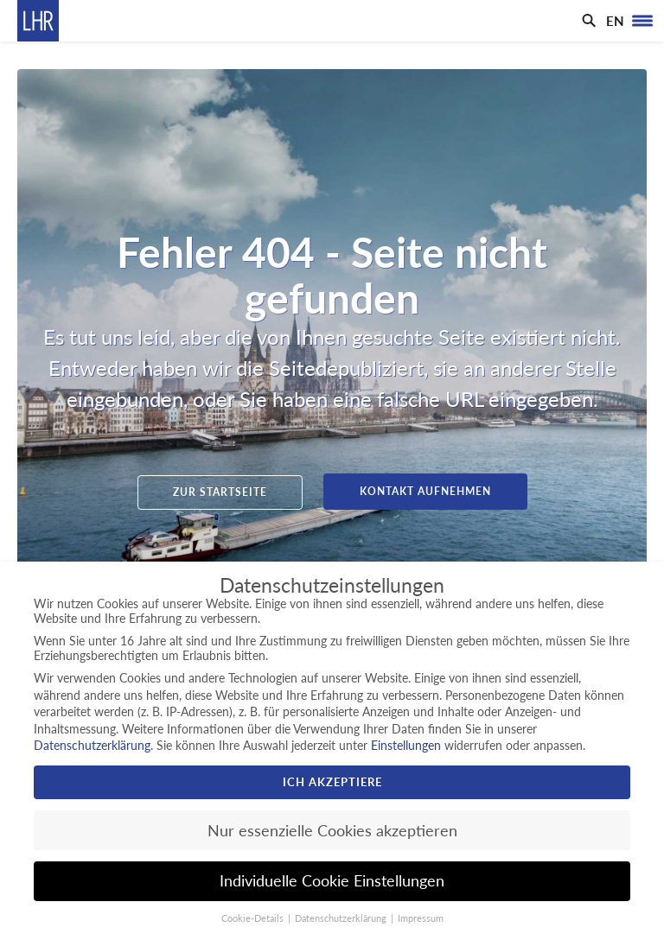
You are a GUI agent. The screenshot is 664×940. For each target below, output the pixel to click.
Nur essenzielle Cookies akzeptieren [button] (332, 831)
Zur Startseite (220, 492)
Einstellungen (406, 745)
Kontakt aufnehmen (425, 491)
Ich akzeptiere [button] (332, 782)
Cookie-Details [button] (253, 918)
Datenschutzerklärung (92, 745)
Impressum (421, 918)
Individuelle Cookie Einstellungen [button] (332, 881)
